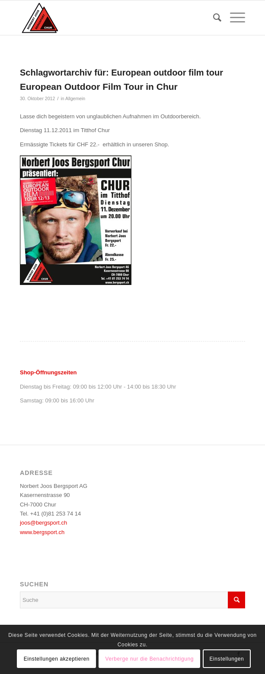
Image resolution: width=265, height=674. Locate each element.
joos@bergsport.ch (43, 522)
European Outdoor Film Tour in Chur (99, 87)
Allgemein (75, 98)
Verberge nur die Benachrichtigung (149, 659)
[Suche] (212, 17)
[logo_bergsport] (110, 17)
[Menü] (233, 17)
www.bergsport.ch (42, 532)
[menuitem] (212, 17)
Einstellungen (226, 659)
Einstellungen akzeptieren (56, 659)
